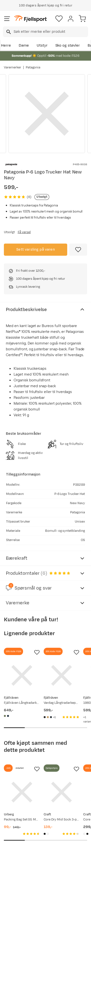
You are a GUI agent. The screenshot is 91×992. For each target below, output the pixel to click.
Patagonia (33, 67)
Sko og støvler (67, 45)
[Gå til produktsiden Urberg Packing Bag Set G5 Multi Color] (22, 792)
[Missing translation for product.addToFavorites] (78, 250)
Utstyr (42, 45)
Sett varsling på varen (35, 249)
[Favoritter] (59, 19)
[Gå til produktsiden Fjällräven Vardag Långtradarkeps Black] (62, 675)
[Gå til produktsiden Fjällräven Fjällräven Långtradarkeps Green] (22, 675)
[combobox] (45, 31)
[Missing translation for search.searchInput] (8, 31)
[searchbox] (50, 32)
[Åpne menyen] (7, 18)
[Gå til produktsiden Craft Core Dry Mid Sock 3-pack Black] (62, 792)
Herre (6, 45)
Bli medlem (21, 895)
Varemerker (12, 67)
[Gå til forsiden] (30, 18)
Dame (24, 45)
